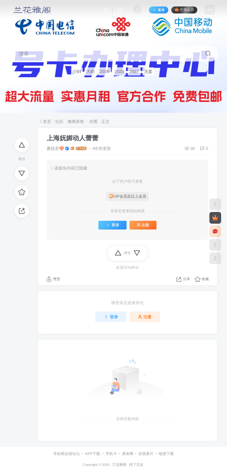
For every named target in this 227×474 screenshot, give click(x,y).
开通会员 (184, 9)
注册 (143, 225)
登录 (112, 225)
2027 (134, 71)
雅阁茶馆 (76, 121)
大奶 (90, 71)
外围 (92, 121)
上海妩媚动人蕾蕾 (72, 138)
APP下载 (92, 453)
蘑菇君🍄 (55, 148)
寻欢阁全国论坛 (66, 453)
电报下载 (166, 453)
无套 (148, 71)
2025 (119, 71)
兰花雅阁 (119, 464)
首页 (45, 121)
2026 (104, 71)
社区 (59, 121)
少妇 (77, 71)
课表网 (127, 453)
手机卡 (111, 453)
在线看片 (146, 453)
